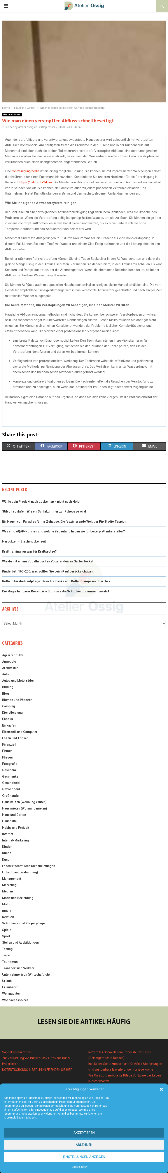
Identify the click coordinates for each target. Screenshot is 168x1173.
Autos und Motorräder (18, 680)
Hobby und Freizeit (15, 827)
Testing (7, 949)
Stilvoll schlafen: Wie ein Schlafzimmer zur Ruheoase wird (44, 511)
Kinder (7, 846)
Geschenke (10, 776)
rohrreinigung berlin (25, 171)
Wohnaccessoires (15, 1000)
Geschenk (9, 770)
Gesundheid (11, 783)
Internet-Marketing (15, 840)
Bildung (7, 687)
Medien (7, 891)
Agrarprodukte (12, 655)
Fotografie (9, 764)
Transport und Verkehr (18, 968)
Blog (5, 693)
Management (11, 878)
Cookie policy (80, 1166)
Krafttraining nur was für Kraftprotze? (29, 551)
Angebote (9, 661)
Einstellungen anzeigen (84, 1157)
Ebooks (7, 719)
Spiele (6, 930)
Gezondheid (11, 789)
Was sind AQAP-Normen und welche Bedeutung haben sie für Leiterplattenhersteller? (63, 531)
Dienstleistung (12, 712)
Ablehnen (84, 1145)
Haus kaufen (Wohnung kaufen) (24, 802)
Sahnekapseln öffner (17, 1052)
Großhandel (10, 795)
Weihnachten (11, 993)
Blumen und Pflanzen (17, 700)
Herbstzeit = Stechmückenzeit (24, 541)
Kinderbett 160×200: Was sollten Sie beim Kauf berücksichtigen (47, 571)
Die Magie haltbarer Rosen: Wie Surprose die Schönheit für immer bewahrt (55, 591)
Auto (5, 674)
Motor (6, 904)
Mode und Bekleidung (17, 898)
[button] (161, 1089)
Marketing (9, 885)
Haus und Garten (12, 114)
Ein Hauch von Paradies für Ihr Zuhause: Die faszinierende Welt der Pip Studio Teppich (64, 521)
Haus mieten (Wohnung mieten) (24, 808)
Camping (8, 706)
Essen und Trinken (15, 738)
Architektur (10, 668)
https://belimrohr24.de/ (35, 182)
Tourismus (10, 962)
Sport (6, 936)
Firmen (7, 751)
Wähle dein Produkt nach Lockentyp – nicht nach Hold (41, 501)
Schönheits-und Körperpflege (23, 923)
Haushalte (9, 821)
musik (6, 910)
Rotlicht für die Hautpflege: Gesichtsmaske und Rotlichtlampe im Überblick (56, 581)
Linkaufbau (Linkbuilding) (20, 872)
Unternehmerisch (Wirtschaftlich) (26, 974)
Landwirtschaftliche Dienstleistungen (28, 866)
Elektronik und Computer (19, 732)
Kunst (6, 859)
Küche (6, 853)
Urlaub (7, 981)
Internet (7, 834)
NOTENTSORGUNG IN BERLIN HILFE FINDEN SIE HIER (37, 1069)
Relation (8, 917)
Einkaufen (9, 725)
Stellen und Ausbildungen (20, 942)
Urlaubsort (10, 987)
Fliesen (7, 757)
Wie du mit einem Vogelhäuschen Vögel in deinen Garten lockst (47, 561)
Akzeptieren (84, 1133)
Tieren (6, 955)
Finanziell (9, 744)
